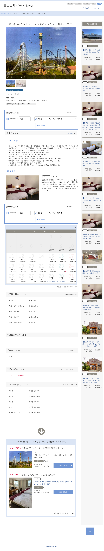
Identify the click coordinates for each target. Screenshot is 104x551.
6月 (74, 227)
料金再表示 (41, 125)
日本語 (99, 3)
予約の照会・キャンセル (91, 8)
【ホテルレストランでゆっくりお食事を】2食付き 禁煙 (91, 200)
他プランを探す (51, 281)
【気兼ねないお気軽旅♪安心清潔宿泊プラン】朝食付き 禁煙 (92, 88)
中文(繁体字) (86, 3)
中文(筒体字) (78, 3)
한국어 (94, 3)
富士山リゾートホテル (19, 5)
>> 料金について (72, 112)
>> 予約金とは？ (72, 350)
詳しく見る (63, 465)
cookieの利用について (52, 546)
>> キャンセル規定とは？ (70, 385)
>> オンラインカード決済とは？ (68, 369)
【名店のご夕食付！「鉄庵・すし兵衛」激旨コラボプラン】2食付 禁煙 (91, 344)
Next (74, 53)
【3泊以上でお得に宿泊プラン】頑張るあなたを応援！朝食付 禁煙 (91, 237)
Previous (9, 53)
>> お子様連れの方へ (71, 294)
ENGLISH (70, 3)
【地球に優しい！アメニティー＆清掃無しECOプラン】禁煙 (91, 52)
